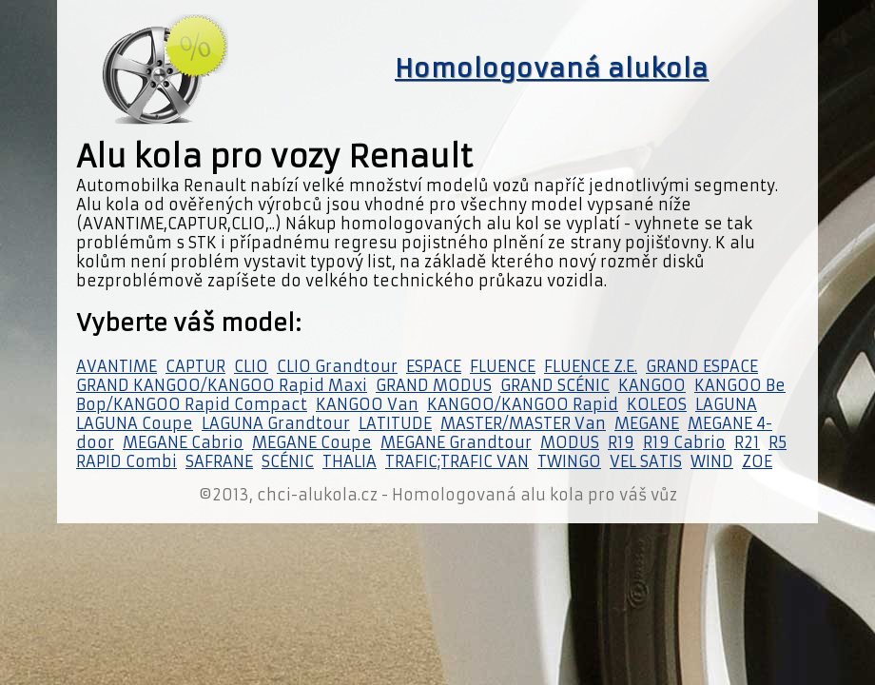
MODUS (569, 442)
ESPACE (433, 366)
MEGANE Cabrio (183, 442)
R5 (777, 442)
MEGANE (646, 423)
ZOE (757, 461)
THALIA (349, 461)
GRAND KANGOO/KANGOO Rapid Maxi (221, 385)
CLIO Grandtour (337, 366)
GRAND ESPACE (702, 366)
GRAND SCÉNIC (555, 385)
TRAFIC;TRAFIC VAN (457, 461)
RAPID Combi (126, 461)
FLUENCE (502, 366)
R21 (747, 442)
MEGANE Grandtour (456, 442)
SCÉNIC (288, 461)
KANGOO (652, 385)
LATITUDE (395, 423)
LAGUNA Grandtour (276, 423)
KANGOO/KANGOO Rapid (522, 404)
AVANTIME (116, 366)
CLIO (251, 366)
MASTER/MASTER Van (523, 423)
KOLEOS (657, 404)
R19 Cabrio (684, 442)
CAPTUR (195, 366)
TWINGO (569, 461)
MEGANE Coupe (312, 442)
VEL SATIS (646, 461)
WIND (711, 461)
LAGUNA (726, 404)
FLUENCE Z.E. (590, 366)
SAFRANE (219, 461)
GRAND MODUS (434, 385)
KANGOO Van (367, 404)
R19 (621, 442)
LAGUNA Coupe (134, 423)
